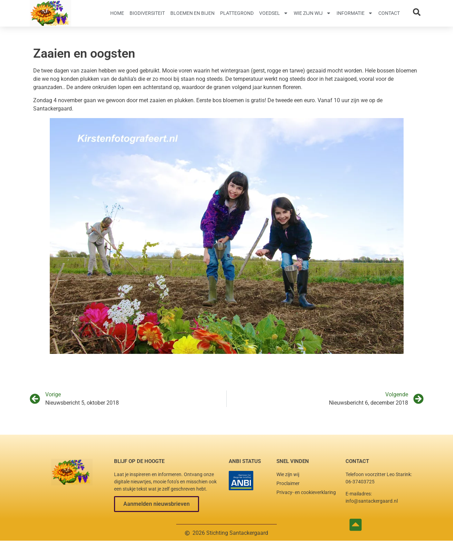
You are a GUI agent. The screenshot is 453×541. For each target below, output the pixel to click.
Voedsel (273, 13)
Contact (389, 13)
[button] (156, 504)
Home (117, 13)
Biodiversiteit (147, 13)
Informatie (355, 13)
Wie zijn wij (312, 13)
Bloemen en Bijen (192, 13)
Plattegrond (237, 13)
